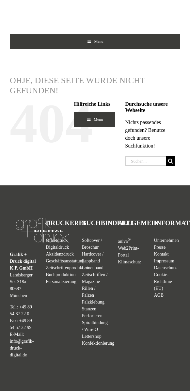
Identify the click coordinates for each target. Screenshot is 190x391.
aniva (124, 241)
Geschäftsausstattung (65, 260)
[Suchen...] (145, 161)
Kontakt (161, 254)
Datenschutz (165, 267)
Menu (95, 41)
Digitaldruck (57, 247)
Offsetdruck (57, 240)
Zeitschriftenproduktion (67, 267)
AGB (159, 295)
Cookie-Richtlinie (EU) (163, 281)
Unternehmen (166, 240)
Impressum (164, 260)
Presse (160, 247)
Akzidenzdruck (60, 254)
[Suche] (170, 161)
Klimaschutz (129, 261)
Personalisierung (61, 281)
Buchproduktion (60, 274)
